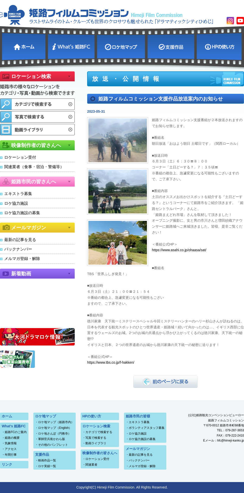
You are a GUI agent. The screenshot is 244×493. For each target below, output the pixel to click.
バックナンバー (18, 249)
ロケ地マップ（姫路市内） (56, 422)
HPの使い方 (219, 45)
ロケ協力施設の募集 (22, 213)
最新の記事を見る (20, 240)
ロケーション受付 (20, 157)
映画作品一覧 (47, 460)
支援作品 (171, 45)
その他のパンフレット (53, 444)
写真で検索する (95, 438)
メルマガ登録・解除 (22, 258)
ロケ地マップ (122, 45)
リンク (7, 464)
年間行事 (11, 454)
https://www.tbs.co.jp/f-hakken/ (110, 362)
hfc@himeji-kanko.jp (230, 440)
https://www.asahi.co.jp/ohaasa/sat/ (179, 250)
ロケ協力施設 (16, 203)
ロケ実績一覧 (47, 466)
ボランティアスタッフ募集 (147, 428)
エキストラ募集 (18, 194)
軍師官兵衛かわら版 (51, 439)
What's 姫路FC (72, 45)
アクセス (11, 449)
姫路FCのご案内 (16, 432)
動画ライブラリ (95, 443)
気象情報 (11, 443)
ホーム (24, 45)
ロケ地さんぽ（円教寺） (54, 433)
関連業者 (91, 464)
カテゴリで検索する (98, 432)
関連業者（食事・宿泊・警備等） (34, 167)
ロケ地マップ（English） (55, 428)
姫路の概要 (12, 438)
